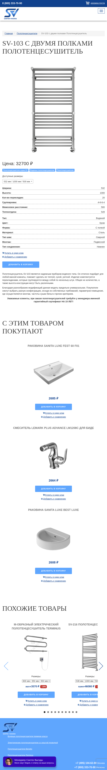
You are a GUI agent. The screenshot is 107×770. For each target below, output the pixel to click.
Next (101, 666)
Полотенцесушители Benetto (20, 749)
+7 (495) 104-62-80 (86, 763)
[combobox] (17, 181)
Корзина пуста (98, 3)
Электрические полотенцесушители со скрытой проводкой (33, 743)
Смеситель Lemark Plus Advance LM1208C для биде (53, 427)
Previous (6, 666)
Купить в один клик (14, 253)
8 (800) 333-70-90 (12, 3)
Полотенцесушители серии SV (15, 170)
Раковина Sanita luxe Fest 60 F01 (53, 345)
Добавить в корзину (20, 264)
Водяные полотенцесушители (42, 170)
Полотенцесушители (65, 170)
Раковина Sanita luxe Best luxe (53, 509)
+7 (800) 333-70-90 (84, 767)
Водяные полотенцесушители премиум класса (28, 736)
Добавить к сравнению (15, 257)
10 (76, 712)
